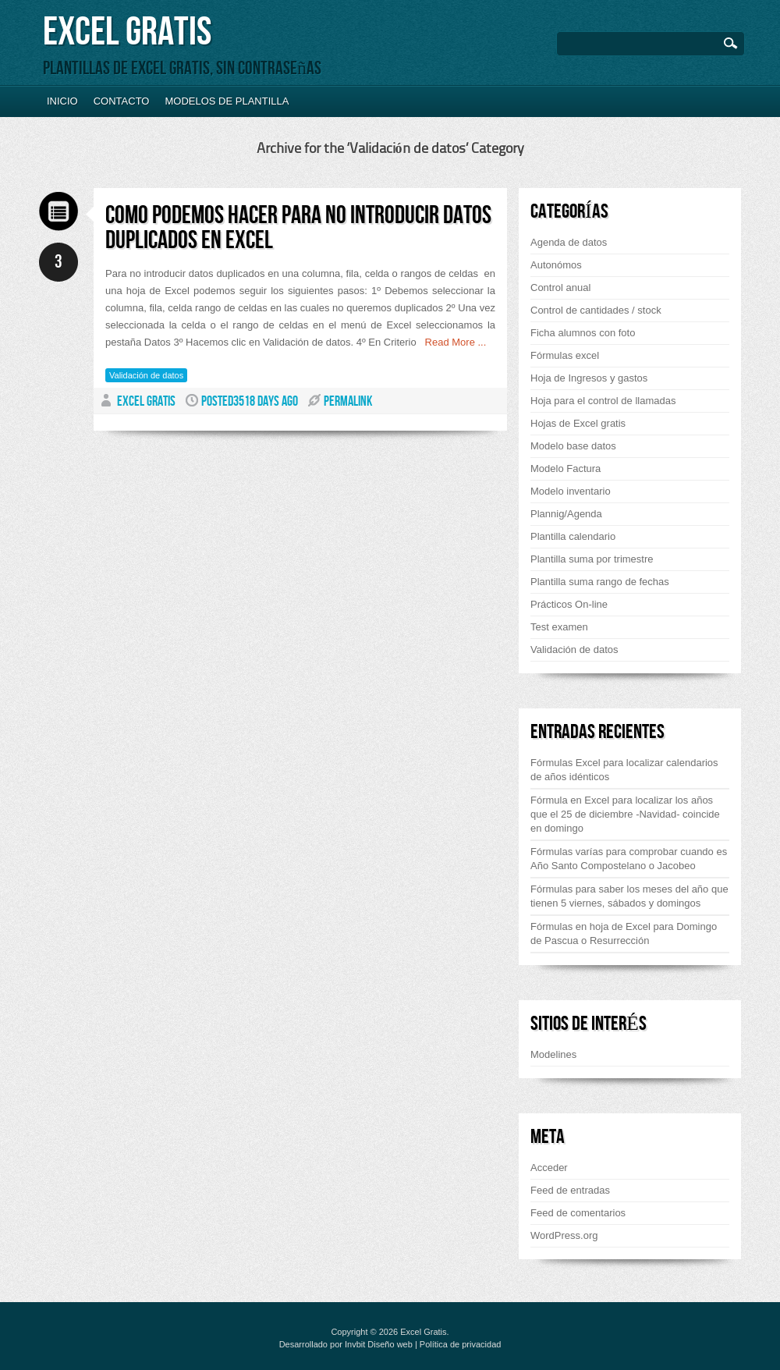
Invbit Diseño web (379, 1344)
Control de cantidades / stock (595, 310)
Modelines (553, 1054)
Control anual (560, 287)
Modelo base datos (573, 446)
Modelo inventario (570, 491)
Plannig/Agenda (566, 514)
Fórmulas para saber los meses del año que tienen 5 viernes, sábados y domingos (629, 896)
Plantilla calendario (572, 536)
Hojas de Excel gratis (578, 423)
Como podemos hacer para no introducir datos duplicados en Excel (298, 228)
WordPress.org (563, 1235)
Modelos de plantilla (227, 101)
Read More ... (452, 342)
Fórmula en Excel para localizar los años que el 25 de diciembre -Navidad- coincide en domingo (625, 814)
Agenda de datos (568, 242)
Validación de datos (146, 375)
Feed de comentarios (578, 1213)
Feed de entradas (570, 1190)
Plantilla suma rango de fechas (599, 581)
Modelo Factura (565, 468)
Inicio (62, 101)
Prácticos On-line (569, 604)
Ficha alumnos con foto (582, 333)
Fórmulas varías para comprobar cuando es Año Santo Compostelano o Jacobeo (628, 858)
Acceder (549, 1167)
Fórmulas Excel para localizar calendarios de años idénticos (624, 770)
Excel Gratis (127, 32)
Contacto (122, 101)
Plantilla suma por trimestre (592, 559)
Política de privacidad (461, 1344)
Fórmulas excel (564, 355)
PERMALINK (348, 401)
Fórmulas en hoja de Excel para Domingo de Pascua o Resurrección (623, 933)
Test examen (559, 627)
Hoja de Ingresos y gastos (588, 378)
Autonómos (556, 265)
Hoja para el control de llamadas (602, 400)
